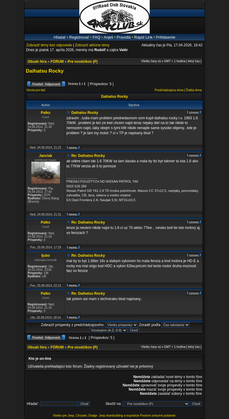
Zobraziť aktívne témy (92, 45)
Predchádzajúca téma (169, 90)
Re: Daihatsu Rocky (88, 156)
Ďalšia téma (194, 90)
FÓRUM (57, 61)
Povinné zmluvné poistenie (158, 415)
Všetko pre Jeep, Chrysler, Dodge (75, 415)
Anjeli (108, 37)
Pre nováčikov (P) (83, 61)
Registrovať (79, 37)
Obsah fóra (37, 61)
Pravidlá (124, 37)
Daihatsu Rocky (45, 71)
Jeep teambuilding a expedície (119, 415)
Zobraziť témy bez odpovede (49, 45)
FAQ (96, 37)
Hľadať (60, 37)
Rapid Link (143, 37)
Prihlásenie (165, 37)
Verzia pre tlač (36, 90)
